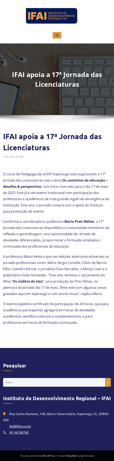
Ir (108, 382)
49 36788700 (19, 432)
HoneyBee (71, 455)
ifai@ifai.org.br (20, 426)
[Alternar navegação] (57, 35)
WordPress (49, 455)
